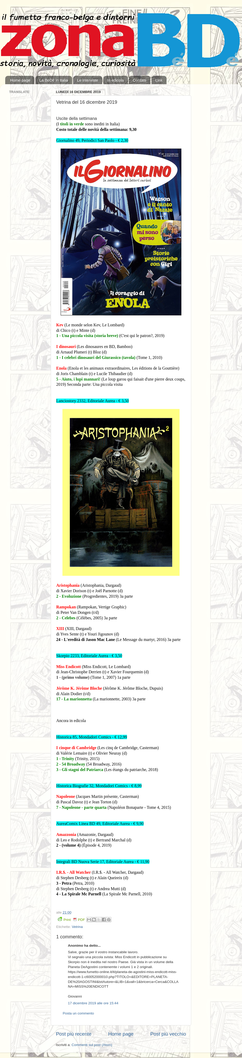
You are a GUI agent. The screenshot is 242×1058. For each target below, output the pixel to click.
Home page (20, 80)
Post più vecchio (168, 1034)
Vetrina (77, 927)
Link (159, 80)
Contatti (139, 80)
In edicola (115, 80)
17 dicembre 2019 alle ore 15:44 (93, 1003)
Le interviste (87, 80)
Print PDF (71, 919)
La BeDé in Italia (53, 80)
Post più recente (74, 1034)
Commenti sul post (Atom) (92, 1045)
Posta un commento (78, 1013)
